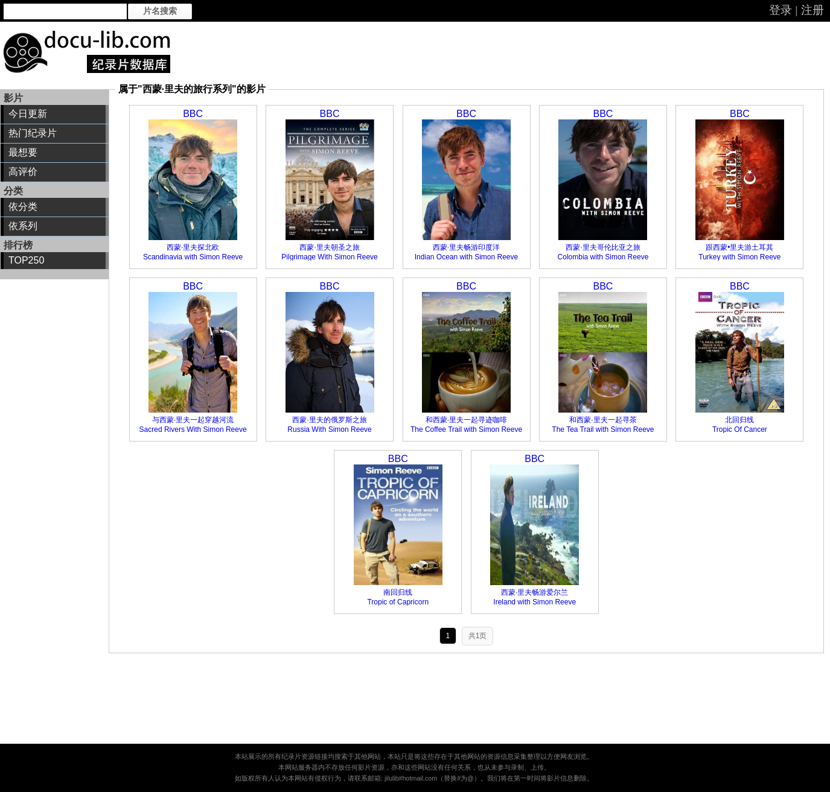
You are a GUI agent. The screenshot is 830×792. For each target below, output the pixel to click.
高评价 (22, 171)
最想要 (22, 152)
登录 (780, 10)
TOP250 (26, 260)
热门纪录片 (32, 133)
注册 (812, 10)
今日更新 (27, 114)
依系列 (22, 226)
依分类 (22, 206)
